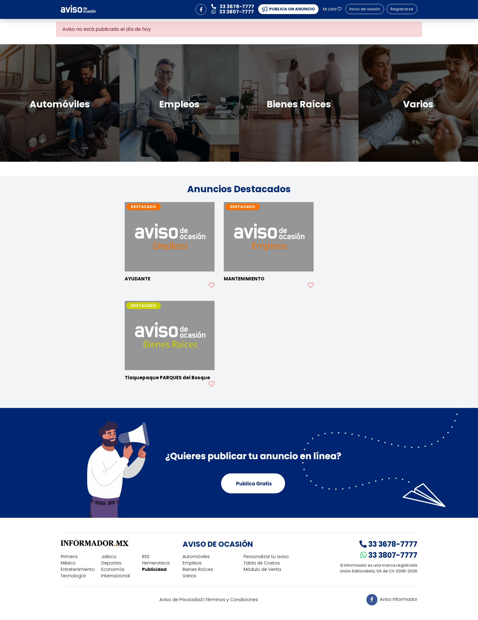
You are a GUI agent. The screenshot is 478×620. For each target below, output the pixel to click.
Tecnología (73, 576)
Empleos (192, 563)
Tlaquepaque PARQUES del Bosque (167, 377)
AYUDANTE (137, 279)
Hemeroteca (155, 563)
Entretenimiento (78, 569)
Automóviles (196, 556)
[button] (200, 9)
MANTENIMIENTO (244, 279)
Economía (112, 569)
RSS (145, 556)
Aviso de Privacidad (180, 600)
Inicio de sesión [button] (364, 9)
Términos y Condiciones (231, 600)
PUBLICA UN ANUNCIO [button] (288, 9)
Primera (69, 556)
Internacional (115, 576)
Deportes (111, 563)
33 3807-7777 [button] (233, 11)
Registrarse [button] (402, 9)
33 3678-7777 (388, 544)
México (68, 563)
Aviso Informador (398, 599)
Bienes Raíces (198, 569)
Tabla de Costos (262, 563)
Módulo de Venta (262, 569)
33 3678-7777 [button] (232, 6)
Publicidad (154, 569)
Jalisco (108, 556)
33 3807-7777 (388, 555)
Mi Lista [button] (332, 9)
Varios (189, 576)
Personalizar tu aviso (266, 556)
